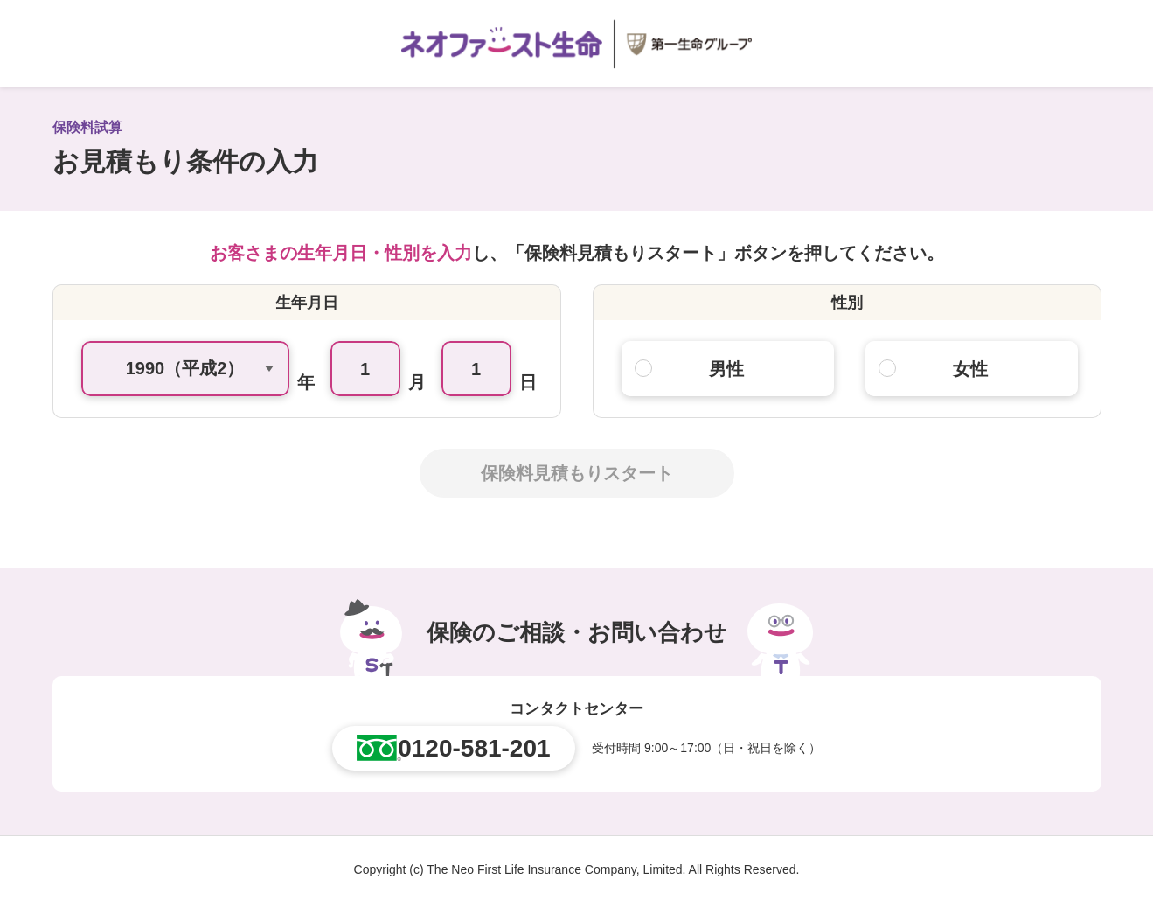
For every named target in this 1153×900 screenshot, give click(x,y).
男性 (726, 369)
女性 (970, 369)
